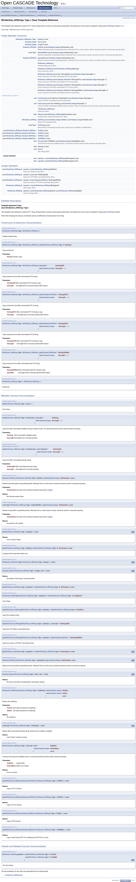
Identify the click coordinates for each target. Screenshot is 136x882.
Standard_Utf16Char (64, 79)
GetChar (40, 47)
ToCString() (110, 26)
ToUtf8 (40, 130)
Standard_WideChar (63, 90)
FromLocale (42, 103)
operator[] (41, 58)
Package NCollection (54, 15)
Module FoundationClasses (27, 15)
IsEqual (40, 114)
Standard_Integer (31, 42)
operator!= (41, 161)
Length (40, 44)
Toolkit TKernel (42, 15)
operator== (41, 158)
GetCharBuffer (42, 52)
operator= (26, 169)
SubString (41, 120)
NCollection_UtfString (45, 63)
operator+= (27, 185)
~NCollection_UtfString (45, 109)
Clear (39, 149)
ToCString (41, 125)
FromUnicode (42, 98)
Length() (50, 490)
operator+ (26, 191)
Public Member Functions (129, 18)
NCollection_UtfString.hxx (14, 875)
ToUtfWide (41, 138)
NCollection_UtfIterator (23, 39)
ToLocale (41, 141)
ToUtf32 (40, 136)
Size (39, 42)
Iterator (40, 39)
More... (123, 26)
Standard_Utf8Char (29, 130)
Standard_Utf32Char (30, 47)
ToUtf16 (40, 133)
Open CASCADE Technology (9, 15)
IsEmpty (40, 146)
